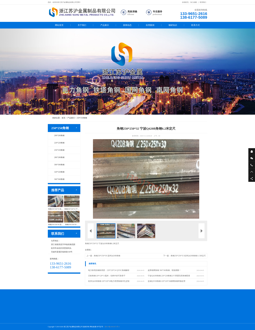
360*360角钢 (57, 179)
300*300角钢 (57, 165)
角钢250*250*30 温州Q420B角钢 (107, 256)
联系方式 (195, 25)
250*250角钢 (82, 118)
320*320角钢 (57, 172)
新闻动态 (127, 25)
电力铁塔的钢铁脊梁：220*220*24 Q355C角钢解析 (108, 270)
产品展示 (104, 25)
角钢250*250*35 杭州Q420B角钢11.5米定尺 (188, 256)
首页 (63, 118)
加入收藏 (193, 2)
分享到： (88, 250)
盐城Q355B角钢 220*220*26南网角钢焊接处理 (166, 281)
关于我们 (82, 25)
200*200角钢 (57, 136)
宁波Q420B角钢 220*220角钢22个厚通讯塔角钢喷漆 (169, 276)
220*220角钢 (57, 143)
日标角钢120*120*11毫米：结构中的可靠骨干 (106, 276)
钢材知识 (173, 25)
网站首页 (59, 25)
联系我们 (203, 2)
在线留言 (185, 2)
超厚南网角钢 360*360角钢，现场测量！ (164, 270)
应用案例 (150, 25)
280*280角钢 (57, 157)
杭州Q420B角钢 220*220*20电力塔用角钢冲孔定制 (108, 281)
